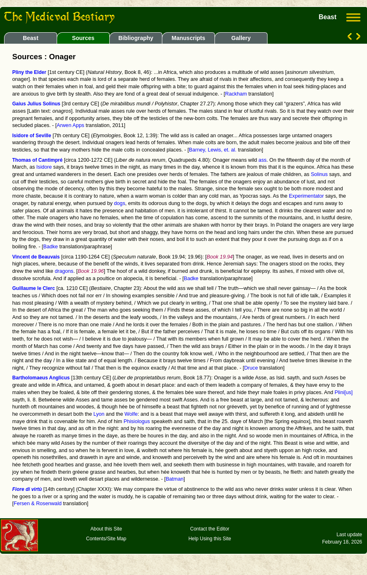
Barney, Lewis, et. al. (213, 150)
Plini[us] (344, 392)
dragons (64, 271)
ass (263, 160)
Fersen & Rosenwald (38, 503)
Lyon (98, 414)
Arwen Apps (70, 125)
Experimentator (306, 196)
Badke (50, 247)
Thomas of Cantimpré (37, 160)
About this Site (106, 529)
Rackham (236, 94)
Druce (251, 368)
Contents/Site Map (106, 539)
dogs (119, 203)
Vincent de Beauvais (36, 257)
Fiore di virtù (27, 489)
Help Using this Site (209, 539)
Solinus (319, 174)
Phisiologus (137, 421)
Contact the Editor (209, 529)
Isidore (44, 167)
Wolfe (130, 414)
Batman (175, 479)
